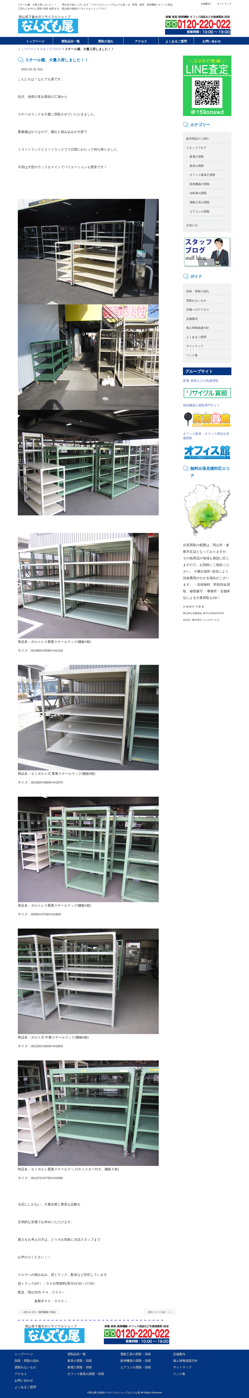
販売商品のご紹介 (197, 138)
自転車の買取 (198, 193)
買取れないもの (196, 300)
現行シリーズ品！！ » (160, 1312)
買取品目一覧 (76, 1354)
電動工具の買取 (200, 202)
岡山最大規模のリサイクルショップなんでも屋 (114, 1392)
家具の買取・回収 (79, 1360)
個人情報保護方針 (197, 327)
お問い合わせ (24, 1380)
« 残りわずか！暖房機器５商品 (39, 1312)
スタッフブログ (50, 49)
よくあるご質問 (196, 337)
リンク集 (192, 355)
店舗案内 (205, 3)
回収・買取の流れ (197, 291)
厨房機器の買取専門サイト (207, 415)
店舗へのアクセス (197, 309)
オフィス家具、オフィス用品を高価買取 (207, 446)
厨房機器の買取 (200, 184)
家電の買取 (197, 156)
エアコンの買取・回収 (135, 1367)
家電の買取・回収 (79, 1367)
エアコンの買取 (200, 211)
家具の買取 (197, 165)
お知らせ (192, 225)
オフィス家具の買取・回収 (85, 1374)
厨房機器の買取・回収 (135, 1360)
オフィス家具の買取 (202, 174)
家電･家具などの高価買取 (207, 389)
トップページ (27, 49)
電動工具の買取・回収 (135, 1354)
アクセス (21, 1374)
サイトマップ (224, 3)
